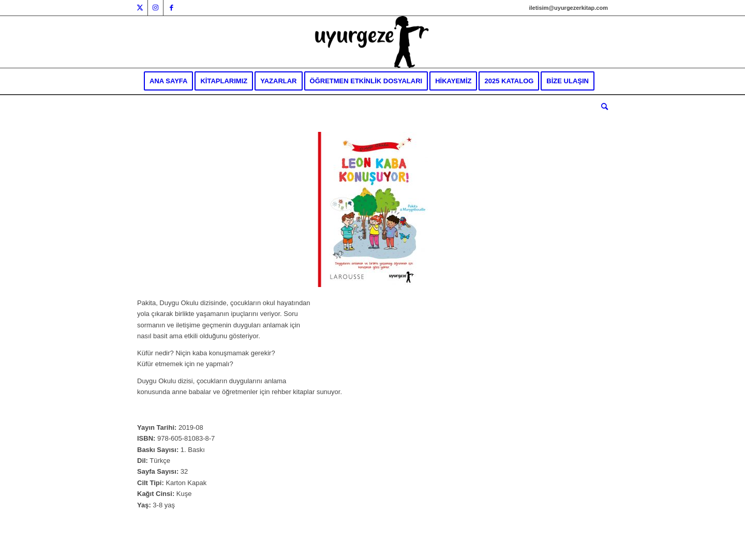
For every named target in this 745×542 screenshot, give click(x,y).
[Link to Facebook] (171, 8)
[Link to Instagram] (155, 8)
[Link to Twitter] (139, 8)
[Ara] (601, 107)
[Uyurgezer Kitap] (372, 42)
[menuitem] (168, 81)
